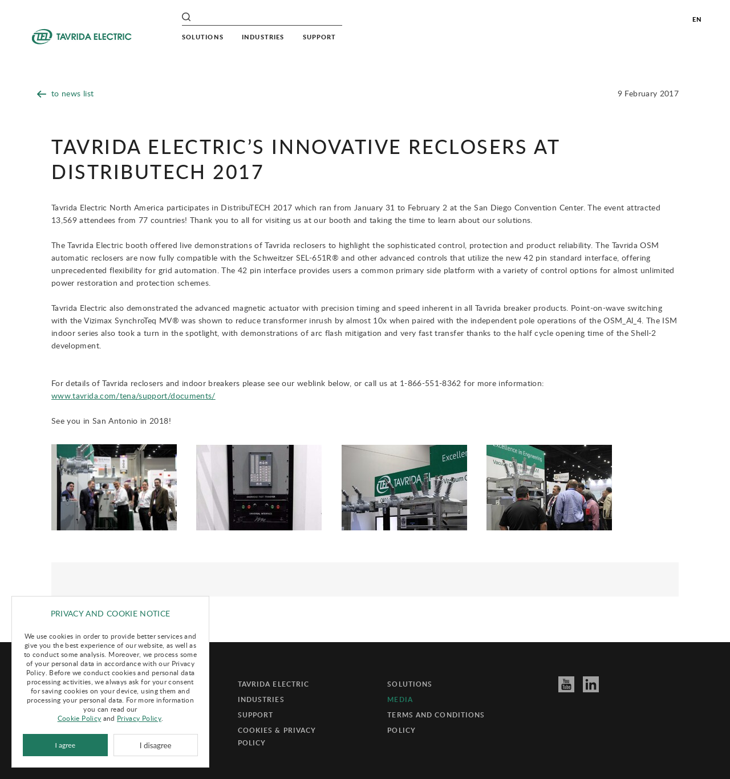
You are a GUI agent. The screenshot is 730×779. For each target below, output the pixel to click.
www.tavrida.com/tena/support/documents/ (133, 395)
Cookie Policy (80, 718)
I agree (65, 745)
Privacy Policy (139, 718)
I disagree (156, 745)
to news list (65, 93)
